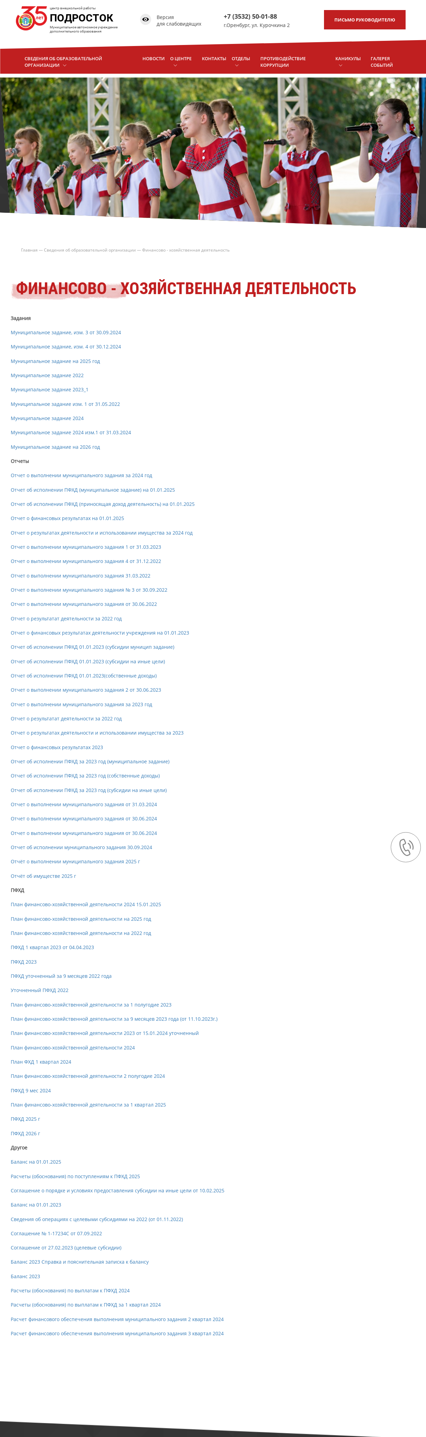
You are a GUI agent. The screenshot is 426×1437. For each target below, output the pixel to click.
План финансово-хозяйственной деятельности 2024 (73, 1047)
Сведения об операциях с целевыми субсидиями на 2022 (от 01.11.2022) (97, 1219)
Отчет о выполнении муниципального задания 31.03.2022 (80, 575)
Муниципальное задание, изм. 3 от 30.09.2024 (66, 332)
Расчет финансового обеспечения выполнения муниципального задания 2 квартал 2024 (117, 1319)
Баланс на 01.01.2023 (36, 1204)
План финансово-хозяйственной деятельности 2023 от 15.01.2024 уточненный (105, 1033)
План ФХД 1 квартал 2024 (41, 1061)
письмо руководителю (364, 20)
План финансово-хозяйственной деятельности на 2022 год (81, 933)
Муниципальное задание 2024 (47, 418)
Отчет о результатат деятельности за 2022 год (66, 618)
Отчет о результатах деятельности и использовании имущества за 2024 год (102, 532)
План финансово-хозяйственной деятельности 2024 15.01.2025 (86, 904)
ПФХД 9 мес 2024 (31, 1090)
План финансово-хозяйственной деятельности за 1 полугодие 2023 (91, 1004)
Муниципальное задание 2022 (47, 375)
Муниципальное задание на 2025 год (55, 361)
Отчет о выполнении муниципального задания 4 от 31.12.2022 (86, 561)
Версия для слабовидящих (178, 20)
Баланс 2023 (26, 1276)
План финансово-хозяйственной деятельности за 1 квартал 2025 (88, 1104)
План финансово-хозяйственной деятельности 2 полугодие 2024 (88, 1076)
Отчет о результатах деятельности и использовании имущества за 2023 (97, 732)
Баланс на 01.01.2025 (36, 1161)
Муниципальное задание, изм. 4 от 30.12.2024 (66, 346)
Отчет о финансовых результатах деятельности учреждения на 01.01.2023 (100, 632)
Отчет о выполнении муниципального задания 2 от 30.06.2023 (86, 689)
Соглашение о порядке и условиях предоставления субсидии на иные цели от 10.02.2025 (117, 1190)
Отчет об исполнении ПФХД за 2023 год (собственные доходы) (85, 775)
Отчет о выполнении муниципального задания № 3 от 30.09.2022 (89, 589)
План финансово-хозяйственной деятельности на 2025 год (81, 919)
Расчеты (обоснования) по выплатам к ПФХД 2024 (70, 1290)
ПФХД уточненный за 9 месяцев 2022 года (61, 976)
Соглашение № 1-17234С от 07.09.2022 (56, 1233)
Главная (29, 250)
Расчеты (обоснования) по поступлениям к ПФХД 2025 (75, 1176)
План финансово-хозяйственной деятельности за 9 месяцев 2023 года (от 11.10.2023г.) (114, 1019)
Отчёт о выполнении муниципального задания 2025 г (75, 861)
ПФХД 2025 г (25, 1119)
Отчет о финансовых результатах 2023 (57, 747)
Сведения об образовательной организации (90, 250)
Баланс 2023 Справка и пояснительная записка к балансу (80, 1261)
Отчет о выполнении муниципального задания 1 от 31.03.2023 (86, 547)
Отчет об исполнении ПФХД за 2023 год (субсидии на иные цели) (89, 790)
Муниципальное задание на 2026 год (55, 447)
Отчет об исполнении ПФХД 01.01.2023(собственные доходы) (84, 675)
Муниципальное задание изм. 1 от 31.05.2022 (65, 404)
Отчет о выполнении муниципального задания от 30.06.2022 (84, 604)
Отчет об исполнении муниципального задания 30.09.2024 (81, 847)
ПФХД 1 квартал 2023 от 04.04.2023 (52, 947)
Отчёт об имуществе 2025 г (43, 876)
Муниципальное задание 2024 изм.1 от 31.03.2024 (71, 432)
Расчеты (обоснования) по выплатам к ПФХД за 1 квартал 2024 (86, 1304)
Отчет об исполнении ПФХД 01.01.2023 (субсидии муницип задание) (92, 647)
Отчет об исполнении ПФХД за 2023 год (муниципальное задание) (90, 761)
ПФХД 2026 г (25, 1133)
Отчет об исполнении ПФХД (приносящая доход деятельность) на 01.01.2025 (103, 504)
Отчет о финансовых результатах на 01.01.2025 (67, 518)
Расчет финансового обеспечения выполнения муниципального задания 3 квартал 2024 (117, 1333)
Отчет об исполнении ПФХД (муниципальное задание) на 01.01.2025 (93, 489)
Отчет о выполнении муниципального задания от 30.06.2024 (84, 818)
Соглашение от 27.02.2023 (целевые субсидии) (66, 1247)
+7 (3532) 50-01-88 (250, 16)
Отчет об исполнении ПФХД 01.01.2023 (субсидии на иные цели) (88, 661)
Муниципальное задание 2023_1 (50, 389)
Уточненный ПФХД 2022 (39, 990)
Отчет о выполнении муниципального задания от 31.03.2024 (84, 804)
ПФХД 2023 (24, 961)
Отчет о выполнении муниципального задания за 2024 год (81, 475)
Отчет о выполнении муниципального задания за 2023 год (81, 704)
